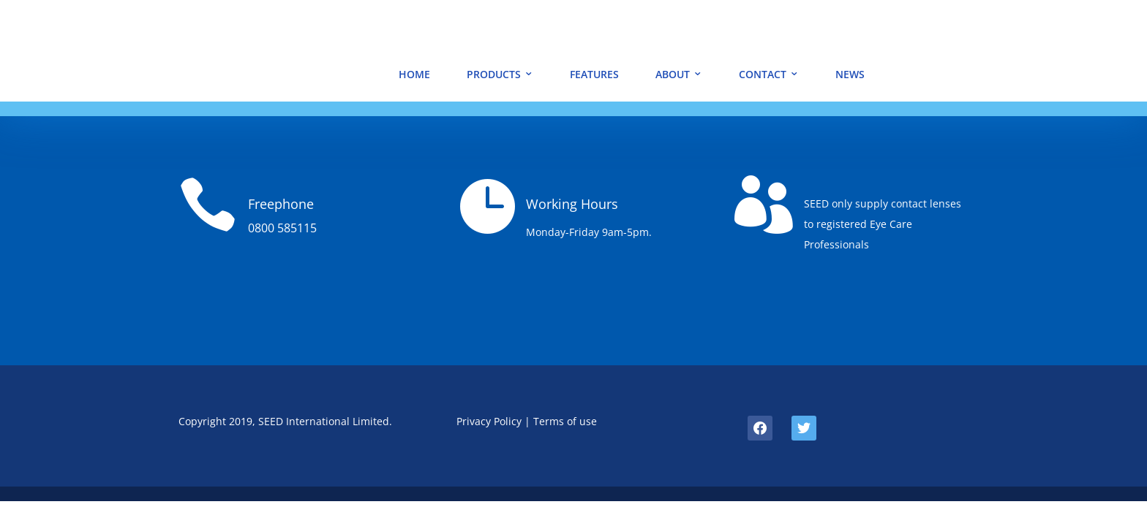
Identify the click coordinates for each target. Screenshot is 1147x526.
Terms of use (565, 421)
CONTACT (762, 74)
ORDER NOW (1035, 68)
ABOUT (672, 74)
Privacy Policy (489, 421)
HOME (414, 74)
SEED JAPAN (1036, 28)
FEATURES (594, 74)
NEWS (850, 74)
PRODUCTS (494, 74)
